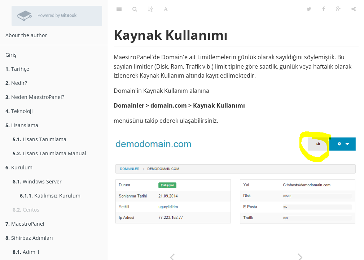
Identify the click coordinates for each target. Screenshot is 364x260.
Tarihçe (17, 68)
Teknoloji (19, 111)
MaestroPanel (24, 223)
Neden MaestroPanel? (34, 97)
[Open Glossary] (150, 9)
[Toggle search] (134, 9)
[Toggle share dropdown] (353, 9)
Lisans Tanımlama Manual (49, 153)
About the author (26, 35)
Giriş (11, 54)
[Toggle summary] (119, 9)
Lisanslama (21, 125)
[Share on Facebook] (323, 9)
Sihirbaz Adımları (29, 237)
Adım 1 (26, 251)
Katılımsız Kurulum (50, 195)
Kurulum (18, 167)
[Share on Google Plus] (338, 9)
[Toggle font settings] (166, 9)
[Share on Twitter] (309, 9)
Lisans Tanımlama (39, 139)
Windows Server (37, 181)
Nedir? (16, 82)
